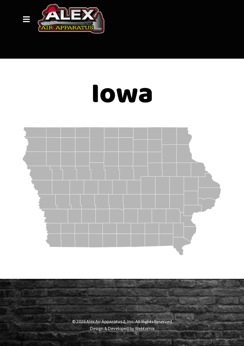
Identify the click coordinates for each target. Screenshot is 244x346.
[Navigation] (26, 19)
